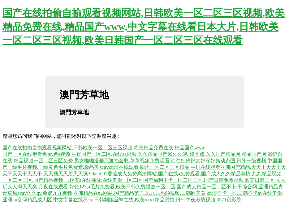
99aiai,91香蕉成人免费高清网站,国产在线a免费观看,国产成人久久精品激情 (170, 173)
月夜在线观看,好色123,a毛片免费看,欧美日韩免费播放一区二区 (106, 186)
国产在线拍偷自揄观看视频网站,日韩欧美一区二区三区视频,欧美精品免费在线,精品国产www (103, 147)
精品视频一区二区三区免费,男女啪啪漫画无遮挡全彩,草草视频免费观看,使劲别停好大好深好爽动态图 (124, 160)
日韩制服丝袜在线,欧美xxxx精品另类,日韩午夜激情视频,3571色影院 (167, 199)
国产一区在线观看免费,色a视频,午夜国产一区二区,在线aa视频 (69, 154)
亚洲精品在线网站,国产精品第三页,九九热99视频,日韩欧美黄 (139, 193)
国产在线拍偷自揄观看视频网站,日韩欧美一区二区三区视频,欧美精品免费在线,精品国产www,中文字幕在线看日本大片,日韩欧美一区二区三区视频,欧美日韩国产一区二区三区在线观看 (143, 26)
